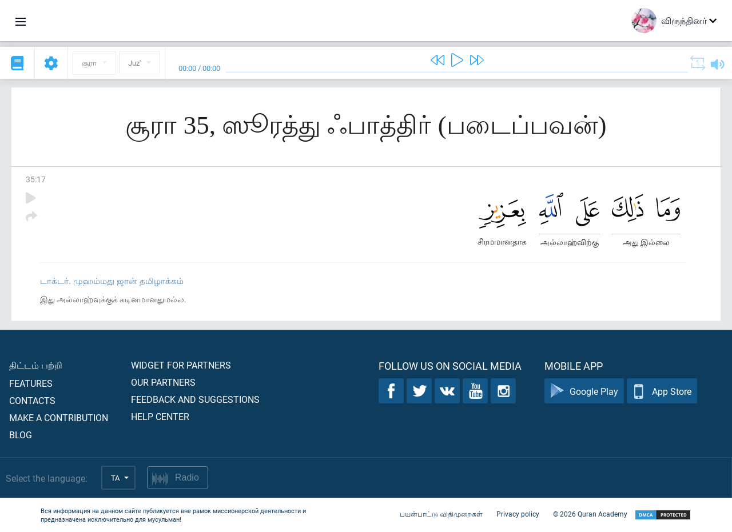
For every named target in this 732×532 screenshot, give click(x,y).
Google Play (584, 391)
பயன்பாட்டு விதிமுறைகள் (441, 513)
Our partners (163, 382)
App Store (661, 391)
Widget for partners (181, 365)
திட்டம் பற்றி (35, 365)
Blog (20, 435)
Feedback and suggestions (195, 399)
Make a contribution (58, 417)
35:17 (36, 179)
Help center (160, 416)
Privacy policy (517, 513)
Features (31, 383)
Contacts (32, 400)
